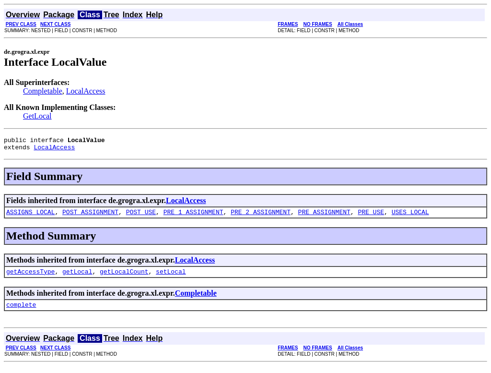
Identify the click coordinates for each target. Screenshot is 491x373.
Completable (42, 91)
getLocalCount (124, 277)
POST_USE (141, 216)
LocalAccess (85, 91)
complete (21, 311)
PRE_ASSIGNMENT (324, 216)
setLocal (171, 277)
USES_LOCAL (410, 216)
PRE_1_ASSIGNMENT (193, 216)
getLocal (77, 277)
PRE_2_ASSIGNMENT (261, 216)
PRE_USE (371, 216)
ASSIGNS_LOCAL (30, 216)
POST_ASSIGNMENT (90, 216)
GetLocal (37, 116)
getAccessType (30, 277)
